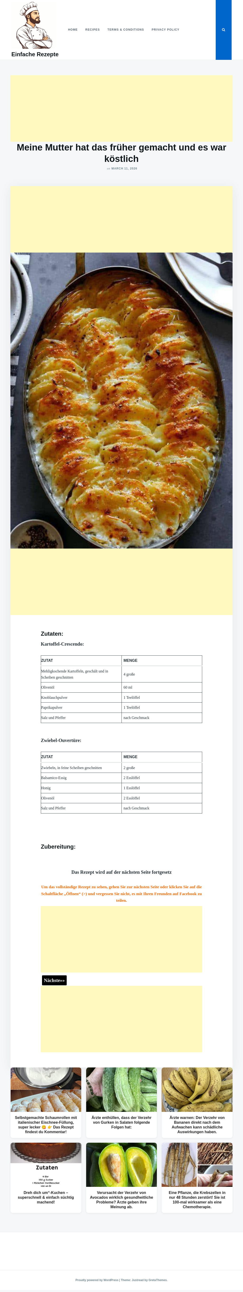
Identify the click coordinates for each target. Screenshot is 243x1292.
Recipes (92, 29)
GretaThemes (158, 1280)
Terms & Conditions (125, 29)
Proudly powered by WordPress (97, 1280)
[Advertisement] (121, 108)
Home (73, 29)
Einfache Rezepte (35, 54)
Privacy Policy (165, 29)
